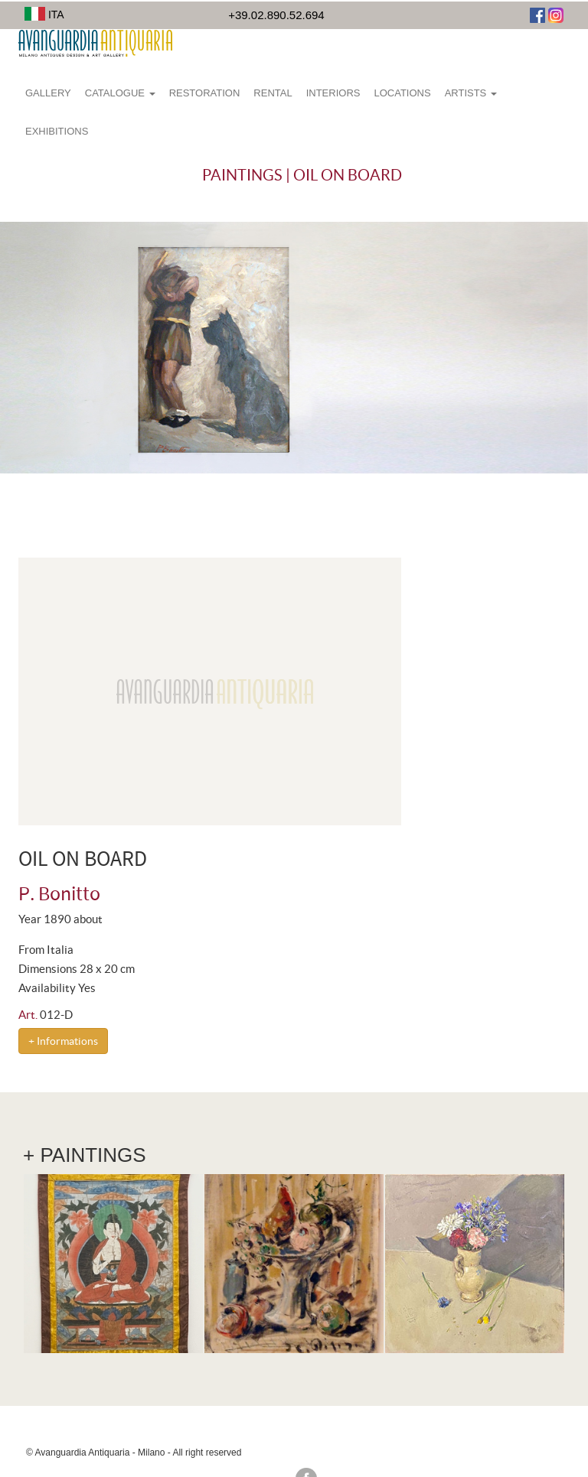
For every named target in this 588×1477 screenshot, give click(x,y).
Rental (272, 93)
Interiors (333, 93)
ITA (44, 14)
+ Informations (63, 1041)
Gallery (48, 93)
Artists (471, 93)
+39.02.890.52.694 (276, 14)
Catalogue (120, 93)
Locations (402, 93)
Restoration (204, 93)
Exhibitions (56, 131)
